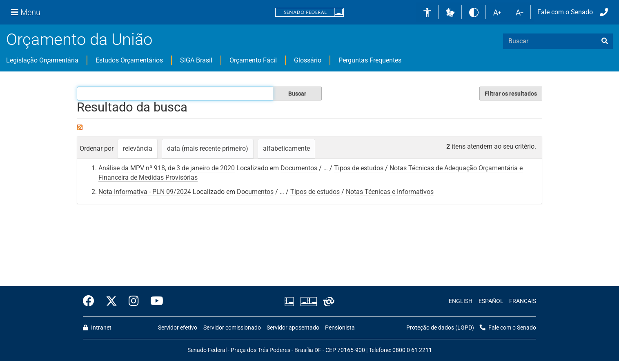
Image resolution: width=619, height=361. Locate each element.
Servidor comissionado (232, 327)
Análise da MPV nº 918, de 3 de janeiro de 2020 (166, 168)
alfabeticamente (286, 148)
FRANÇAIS (522, 301)
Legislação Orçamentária (42, 60)
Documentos (299, 168)
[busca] (605, 41)
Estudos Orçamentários (129, 60)
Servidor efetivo (177, 327)
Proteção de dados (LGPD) (440, 327)
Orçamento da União (79, 39)
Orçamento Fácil (253, 60)
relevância (137, 148)
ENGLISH (460, 301)
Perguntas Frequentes (369, 60)
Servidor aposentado (293, 327)
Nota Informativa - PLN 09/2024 (144, 192)
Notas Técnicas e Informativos (390, 192)
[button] (450, 12)
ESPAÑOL (491, 301)
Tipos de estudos (358, 168)
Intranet (97, 327)
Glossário (307, 60)
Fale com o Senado (565, 12)
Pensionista (340, 327)
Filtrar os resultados (511, 93)
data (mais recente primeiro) (207, 148)
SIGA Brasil (196, 60)
